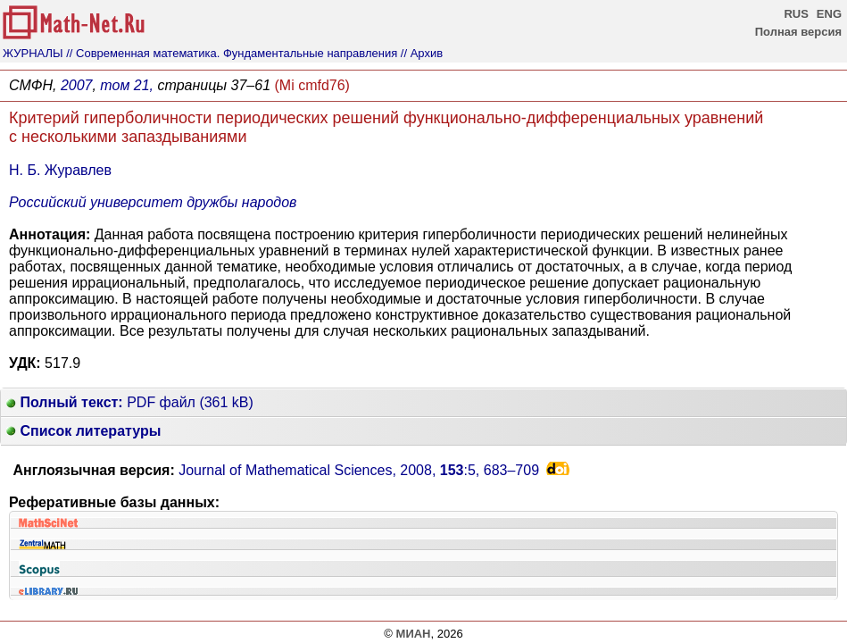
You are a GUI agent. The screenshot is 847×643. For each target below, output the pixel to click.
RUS (796, 14)
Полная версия (798, 31)
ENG (829, 14)
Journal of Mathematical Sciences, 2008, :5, (359, 470)
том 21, (127, 85)
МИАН (413, 633)
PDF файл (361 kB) (129, 402)
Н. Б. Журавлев (60, 170)
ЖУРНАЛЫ (33, 53)
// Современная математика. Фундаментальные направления (231, 53)
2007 (77, 85)
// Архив (422, 53)
